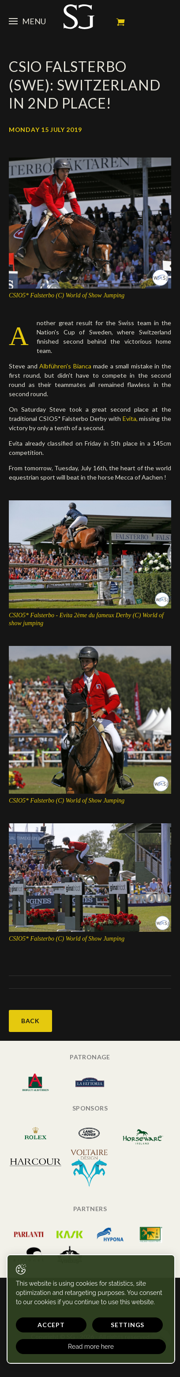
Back (30, 1020)
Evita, (131, 418)
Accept (51, 1324)
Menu (27, 21)
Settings (127, 1324)
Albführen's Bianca (65, 366)
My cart (120, 22)
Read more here (91, 1346)
